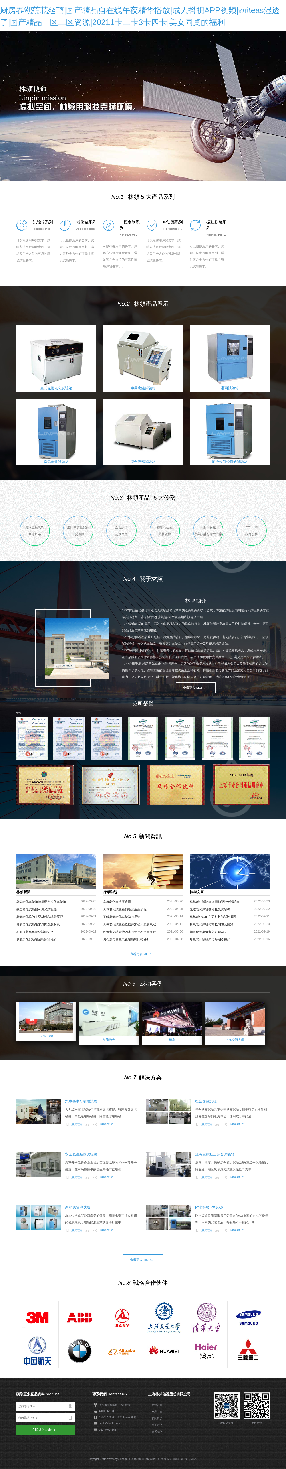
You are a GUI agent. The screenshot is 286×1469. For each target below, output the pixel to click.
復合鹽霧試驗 (206, 1101)
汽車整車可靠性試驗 (81, 1101)
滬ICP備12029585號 (185, 1459)
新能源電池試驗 (77, 1207)
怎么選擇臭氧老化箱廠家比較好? (125, 939)
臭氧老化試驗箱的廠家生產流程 (125, 909)
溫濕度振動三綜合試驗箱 (214, 1154)
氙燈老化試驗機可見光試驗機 (36, 909)
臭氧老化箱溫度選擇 (117, 901)
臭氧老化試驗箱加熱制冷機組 (36, 939)
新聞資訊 (157, 1418)
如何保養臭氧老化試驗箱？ (35, 932)
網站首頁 (153, 12)
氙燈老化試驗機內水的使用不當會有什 (129, 932)
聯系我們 (263, 12)
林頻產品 (189, 12)
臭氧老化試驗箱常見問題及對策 (38, 924)
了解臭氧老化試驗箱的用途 (121, 917)
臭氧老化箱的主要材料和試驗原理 (39, 917)
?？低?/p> (46, 1036)
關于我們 (157, 1425)
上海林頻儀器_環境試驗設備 (65, 11)
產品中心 (157, 1411)
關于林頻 (171, 12)
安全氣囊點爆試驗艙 (81, 1154)
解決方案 (245, 12)
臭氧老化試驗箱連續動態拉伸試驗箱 (41, 901)
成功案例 (226, 12)
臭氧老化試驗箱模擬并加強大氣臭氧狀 (129, 924)
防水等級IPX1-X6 (209, 1207)
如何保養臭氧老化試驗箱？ (208, 932)
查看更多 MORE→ (196, 688)
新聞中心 (208, 12)
